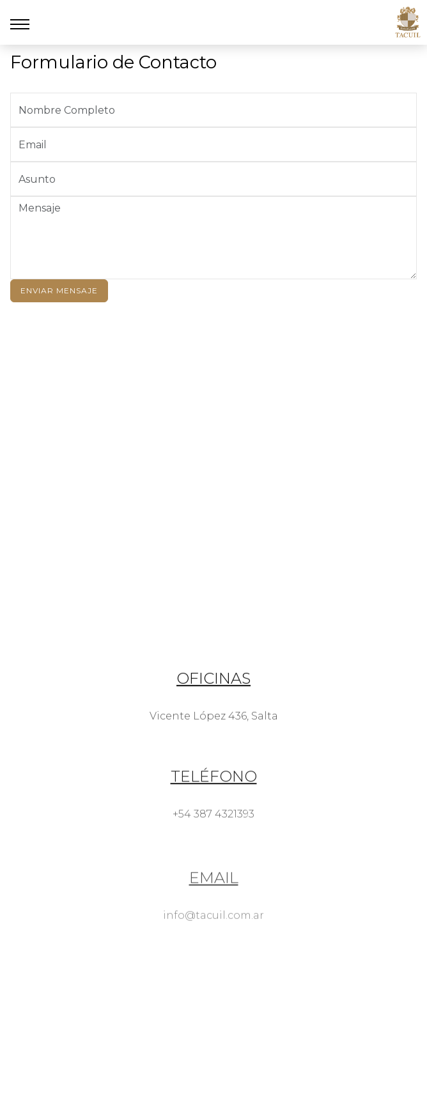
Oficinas (213, 691)
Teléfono (214, 797)
